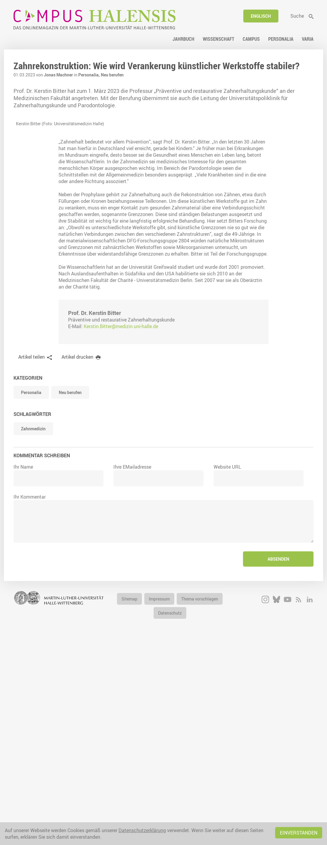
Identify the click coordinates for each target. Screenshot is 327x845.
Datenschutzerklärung (142, 830)
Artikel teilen (31, 556)
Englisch (261, 16)
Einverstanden (298, 832)
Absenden (278, 759)
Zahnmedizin (33, 628)
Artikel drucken (77, 556)
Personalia (31, 592)
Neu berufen (112, 75)
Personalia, (89, 75)
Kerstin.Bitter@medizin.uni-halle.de (121, 526)
